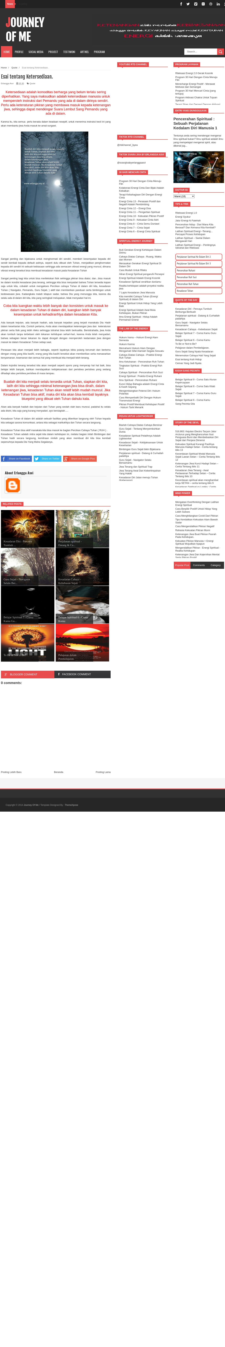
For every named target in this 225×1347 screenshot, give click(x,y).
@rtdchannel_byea (127, 145)
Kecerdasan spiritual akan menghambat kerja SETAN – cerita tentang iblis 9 (196, 481)
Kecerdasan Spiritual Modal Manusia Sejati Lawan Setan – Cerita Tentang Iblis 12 (197, 456)
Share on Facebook (15, 459)
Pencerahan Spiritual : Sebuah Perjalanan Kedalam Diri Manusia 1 (195, 123)
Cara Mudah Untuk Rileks (133, 270)
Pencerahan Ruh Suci (187, 277)
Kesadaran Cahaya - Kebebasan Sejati (196, 329)
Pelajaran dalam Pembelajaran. (192, 347)
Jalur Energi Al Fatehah (188, 220)
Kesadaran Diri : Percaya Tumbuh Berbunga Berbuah (193, 310)
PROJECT (53, 52)
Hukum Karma (127, 344)
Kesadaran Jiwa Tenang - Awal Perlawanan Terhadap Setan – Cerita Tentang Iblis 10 (195, 473)
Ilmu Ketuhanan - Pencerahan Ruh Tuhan (141, 361)
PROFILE (19, 52)
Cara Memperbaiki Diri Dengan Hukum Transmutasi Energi (140, 399)
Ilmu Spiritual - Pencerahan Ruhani (138, 380)
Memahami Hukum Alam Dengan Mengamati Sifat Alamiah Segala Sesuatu (141, 350)
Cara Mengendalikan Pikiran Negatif (194, 526)
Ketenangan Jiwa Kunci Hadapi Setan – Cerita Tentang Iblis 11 (196, 465)
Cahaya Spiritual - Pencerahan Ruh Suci (141, 372)
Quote (32, 83)
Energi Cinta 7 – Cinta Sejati (134, 227)
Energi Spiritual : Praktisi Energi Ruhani (140, 376)
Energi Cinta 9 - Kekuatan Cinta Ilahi (138, 219)
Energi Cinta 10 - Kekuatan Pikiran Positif (141, 216)
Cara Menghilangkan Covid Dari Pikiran (196, 515)
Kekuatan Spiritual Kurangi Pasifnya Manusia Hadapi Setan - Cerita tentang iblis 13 (196, 447)
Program (99, 52)
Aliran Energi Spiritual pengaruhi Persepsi (141, 274)
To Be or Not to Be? (185, 343)
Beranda (58, 772)
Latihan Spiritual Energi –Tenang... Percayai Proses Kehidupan (194, 233)
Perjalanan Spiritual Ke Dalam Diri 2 (194, 256)
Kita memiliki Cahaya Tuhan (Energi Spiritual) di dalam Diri (138, 298)
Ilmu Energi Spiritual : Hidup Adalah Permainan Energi (138, 318)
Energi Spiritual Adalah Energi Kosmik (139, 278)
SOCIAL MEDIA (35, 52)
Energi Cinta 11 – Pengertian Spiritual (139, 212)
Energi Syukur (183, 216)
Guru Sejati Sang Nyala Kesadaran (194, 351)
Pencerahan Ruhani (186, 270)
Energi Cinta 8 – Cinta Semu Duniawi (139, 223)
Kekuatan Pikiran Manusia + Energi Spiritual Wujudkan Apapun (194, 542)
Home (7, 52)
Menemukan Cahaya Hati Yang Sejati (195, 355)
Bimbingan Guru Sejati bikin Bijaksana (139, 449)
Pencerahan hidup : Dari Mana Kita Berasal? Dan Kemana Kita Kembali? (195, 226)
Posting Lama (103, 772)
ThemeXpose (71, 805)
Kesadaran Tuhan (185, 290)
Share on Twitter (46, 459)
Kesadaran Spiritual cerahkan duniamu (140, 281)
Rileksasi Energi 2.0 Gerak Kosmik (194, 73)
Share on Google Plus (79, 459)
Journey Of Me (25, 30)
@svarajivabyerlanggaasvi (131, 162)
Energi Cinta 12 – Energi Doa (135, 208)
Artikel (84, 52)
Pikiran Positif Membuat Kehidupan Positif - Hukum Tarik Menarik (141, 406)
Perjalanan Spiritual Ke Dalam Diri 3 (194, 263)
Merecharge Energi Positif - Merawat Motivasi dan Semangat (195, 85)
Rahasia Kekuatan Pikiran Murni (192, 530)
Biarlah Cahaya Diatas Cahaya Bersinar (140, 425)
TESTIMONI (69, 52)
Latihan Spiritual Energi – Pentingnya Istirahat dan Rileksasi (195, 246)
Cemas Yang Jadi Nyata (188, 363)
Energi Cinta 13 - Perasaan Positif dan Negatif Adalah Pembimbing (139, 203)
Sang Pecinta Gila (185, 403)
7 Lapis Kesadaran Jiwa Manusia (137, 292)
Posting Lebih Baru (11, 772)
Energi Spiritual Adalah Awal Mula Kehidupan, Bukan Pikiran (137, 311)
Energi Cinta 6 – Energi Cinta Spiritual (139, 231)
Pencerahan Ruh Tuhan (188, 284)
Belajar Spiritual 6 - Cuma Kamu (192, 340)
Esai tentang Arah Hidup (188, 359)
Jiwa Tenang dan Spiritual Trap (135, 466)
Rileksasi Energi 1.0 (186, 212)
